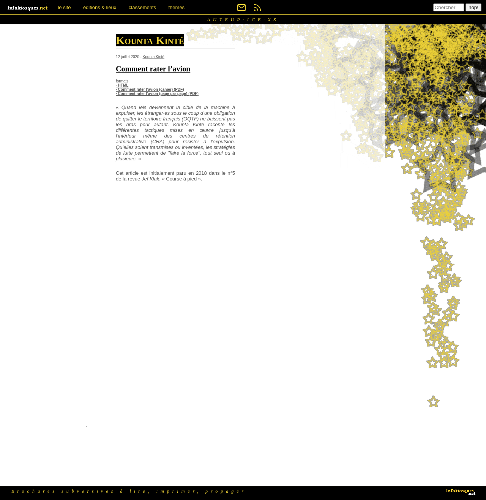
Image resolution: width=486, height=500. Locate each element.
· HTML (122, 85)
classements (142, 7)
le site (64, 7)
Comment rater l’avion (153, 69)
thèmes (176, 7)
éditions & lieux (99, 7)
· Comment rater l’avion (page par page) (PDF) (157, 94)
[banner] (28, 7)
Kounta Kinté (153, 57)
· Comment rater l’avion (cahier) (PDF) (150, 89)
